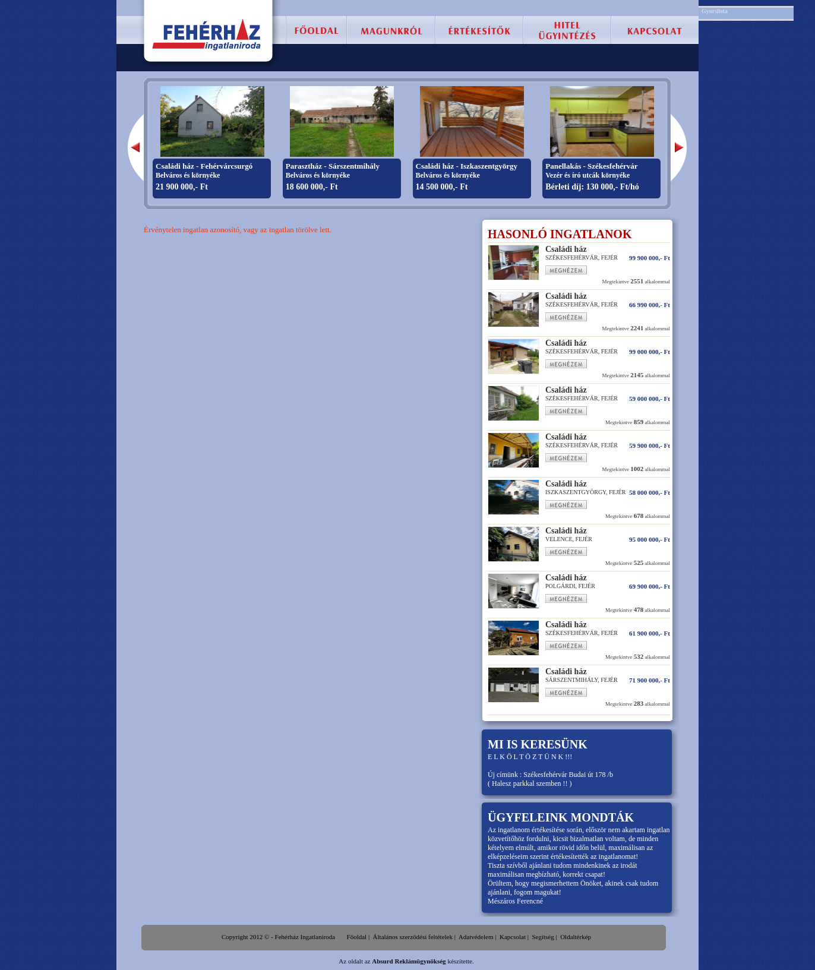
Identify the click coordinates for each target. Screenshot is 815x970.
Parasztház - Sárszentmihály (333, 166)
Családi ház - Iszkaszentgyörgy (467, 166)
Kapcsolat (513, 936)
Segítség (543, 936)
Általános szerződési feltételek (413, 936)
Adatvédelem (476, 936)
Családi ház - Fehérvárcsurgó (204, 166)
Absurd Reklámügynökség (409, 961)
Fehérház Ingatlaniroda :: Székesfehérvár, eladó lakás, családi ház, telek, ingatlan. (207, 34)
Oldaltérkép (575, 936)
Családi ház (566, 249)
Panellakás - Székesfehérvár (591, 166)
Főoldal (357, 936)
